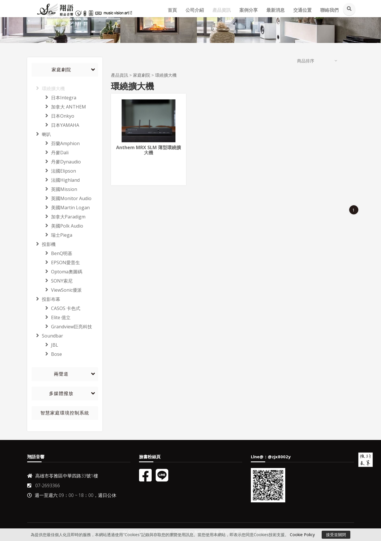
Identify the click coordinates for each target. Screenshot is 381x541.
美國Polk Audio (57, 226)
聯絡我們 (329, 10)
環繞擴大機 (48, 88)
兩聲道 (61, 374)
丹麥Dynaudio (56, 162)
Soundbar (47, 336)
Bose (47, 354)
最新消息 (275, 10)
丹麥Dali (50, 152)
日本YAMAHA (55, 125)
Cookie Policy (302, 534)
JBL (45, 345)
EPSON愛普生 (56, 262)
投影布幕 (46, 299)
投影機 (44, 244)
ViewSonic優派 (57, 290)
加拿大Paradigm (58, 217)
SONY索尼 (52, 281)
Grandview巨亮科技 (62, 326)
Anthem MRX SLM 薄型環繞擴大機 (148, 150)
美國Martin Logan (61, 207)
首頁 (172, 10)
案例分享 (248, 10)
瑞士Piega (52, 235)
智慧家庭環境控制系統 (64, 412)
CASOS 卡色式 (56, 308)
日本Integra (54, 97)
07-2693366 (43, 485)
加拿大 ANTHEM (59, 107)
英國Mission (54, 189)
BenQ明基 (52, 253)
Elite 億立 (51, 317)
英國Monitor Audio (61, 198)
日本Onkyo (53, 116)
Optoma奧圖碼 (57, 271)
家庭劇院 (61, 69)
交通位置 (302, 10)
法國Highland (56, 180)
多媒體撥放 (61, 393)
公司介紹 (194, 10)
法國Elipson (54, 171)
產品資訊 (221, 10)
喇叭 (41, 134)
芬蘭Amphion (56, 143)
